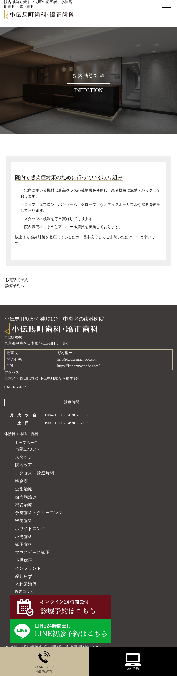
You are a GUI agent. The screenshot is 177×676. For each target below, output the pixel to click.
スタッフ (23, 457)
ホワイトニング (30, 528)
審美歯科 (23, 520)
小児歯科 (23, 536)
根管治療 (23, 504)
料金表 (21, 481)
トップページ (26, 443)
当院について (28, 449)
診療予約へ (14, 286)
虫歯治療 (23, 489)
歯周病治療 (26, 497)
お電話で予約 (16, 280)
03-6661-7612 (15, 387)
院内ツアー (26, 465)
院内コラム (24, 592)
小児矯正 (23, 560)
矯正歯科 (23, 544)
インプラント (28, 568)
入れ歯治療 (26, 584)
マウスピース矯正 (32, 552)
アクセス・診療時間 (34, 473)
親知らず (23, 576)
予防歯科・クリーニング (39, 512)
